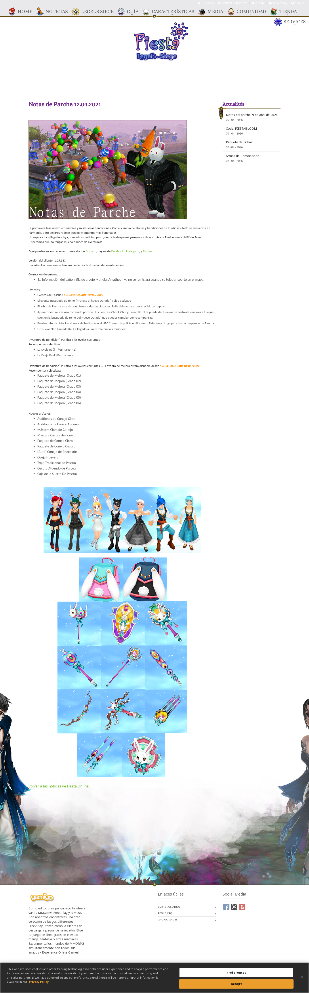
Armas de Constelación (242, 156)
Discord (90, 251)
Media (213, 11)
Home (22, 11)
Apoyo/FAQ (280, 3)
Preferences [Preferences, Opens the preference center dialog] (236, 974)
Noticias (54, 11)
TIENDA (286, 11)
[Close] (302, 979)
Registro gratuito (235, 3)
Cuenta (260, 3)
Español (300, 3)
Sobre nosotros (169, 906)
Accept (236, 986)
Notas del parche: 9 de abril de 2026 (252, 115)
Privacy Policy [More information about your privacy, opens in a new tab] (39, 984)
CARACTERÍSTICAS (170, 11)
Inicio (210, 3)
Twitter (147, 251)
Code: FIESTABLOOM (241, 128)
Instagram (132, 251)
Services (292, 21)
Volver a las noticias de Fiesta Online (59, 786)
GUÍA (130, 11)
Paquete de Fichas (239, 142)
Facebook (117, 251)
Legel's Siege (95, 11)
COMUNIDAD (249, 11)
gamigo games (167, 919)
